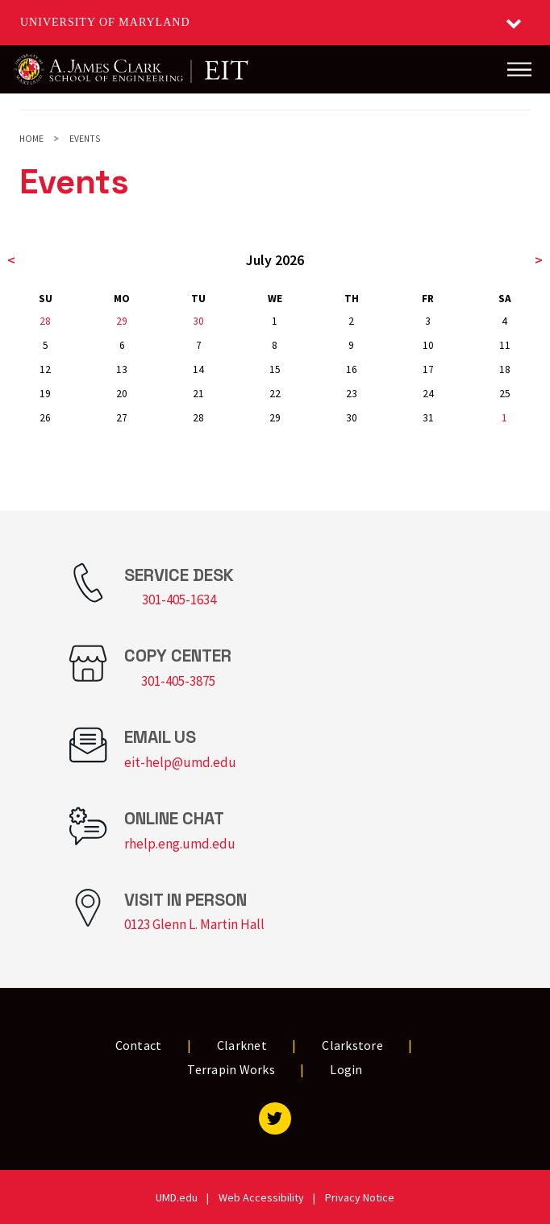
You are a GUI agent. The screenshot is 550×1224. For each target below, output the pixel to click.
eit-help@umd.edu (180, 762)
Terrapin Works (231, 1069)
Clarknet (242, 1045)
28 (45, 321)
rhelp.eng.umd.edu (179, 844)
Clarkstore (352, 1045)
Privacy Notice (359, 1197)
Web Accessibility (261, 1197)
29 (121, 321)
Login (346, 1069)
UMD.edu (177, 1197)
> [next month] (539, 260)
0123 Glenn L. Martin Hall (194, 924)
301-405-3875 (178, 681)
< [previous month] (11, 260)
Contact (138, 1045)
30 (198, 321)
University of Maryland (105, 22)
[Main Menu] (519, 69)
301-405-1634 (179, 599)
